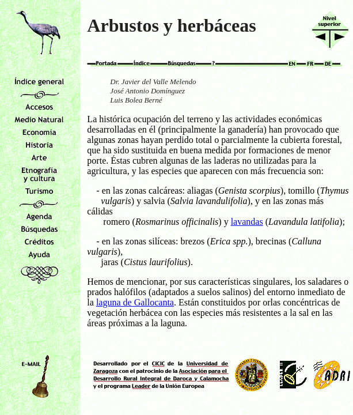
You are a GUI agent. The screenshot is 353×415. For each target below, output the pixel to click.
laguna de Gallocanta (135, 302)
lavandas (247, 222)
